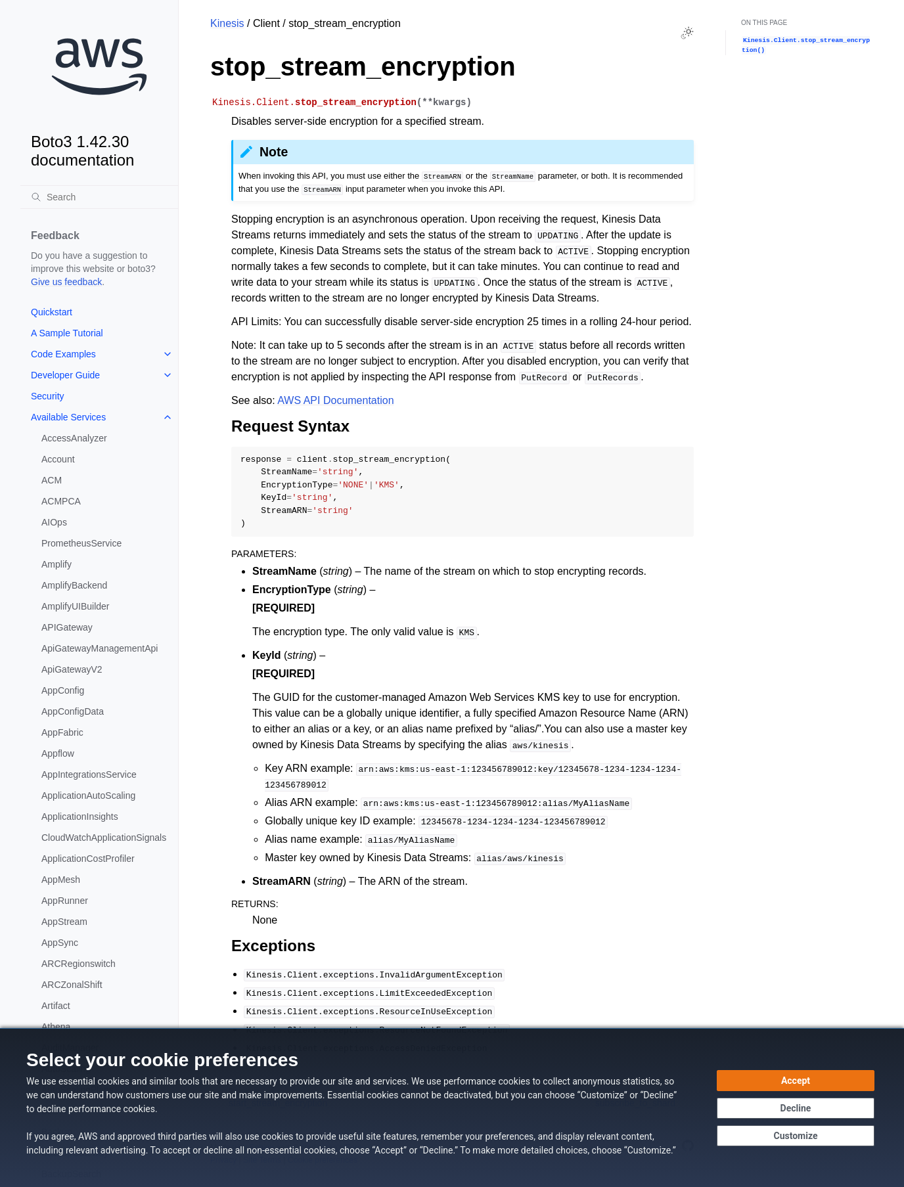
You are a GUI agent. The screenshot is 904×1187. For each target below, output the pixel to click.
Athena (55, 1026)
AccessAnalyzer (74, 438)
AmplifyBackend (74, 585)
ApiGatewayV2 (71, 669)
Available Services (68, 417)
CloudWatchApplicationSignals (103, 837)
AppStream (64, 921)
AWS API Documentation (335, 400)
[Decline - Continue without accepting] (795, 1108)
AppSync (59, 942)
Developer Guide (65, 375)
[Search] (99, 197)
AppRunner (64, 900)
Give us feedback (66, 282)
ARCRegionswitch (78, 963)
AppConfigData (72, 711)
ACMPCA (61, 501)
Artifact (55, 1005)
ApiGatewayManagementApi (99, 648)
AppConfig (62, 690)
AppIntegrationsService (89, 774)
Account (58, 459)
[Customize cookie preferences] (795, 1135)
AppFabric (62, 732)
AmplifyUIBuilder (75, 606)
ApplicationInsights (79, 816)
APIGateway (67, 627)
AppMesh (60, 879)
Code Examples (63, 354)
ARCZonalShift (71, 984)
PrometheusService (81, 543)
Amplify (56, 564)
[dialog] (452, 1107)
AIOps (54, 522)
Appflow (57, 753)
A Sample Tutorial (67, 333)
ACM (51, 480)
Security (47, 396)
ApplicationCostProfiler (88, 858)
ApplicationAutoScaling (88, 795)
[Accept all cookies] (795, 1080)
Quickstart (51, 312)
